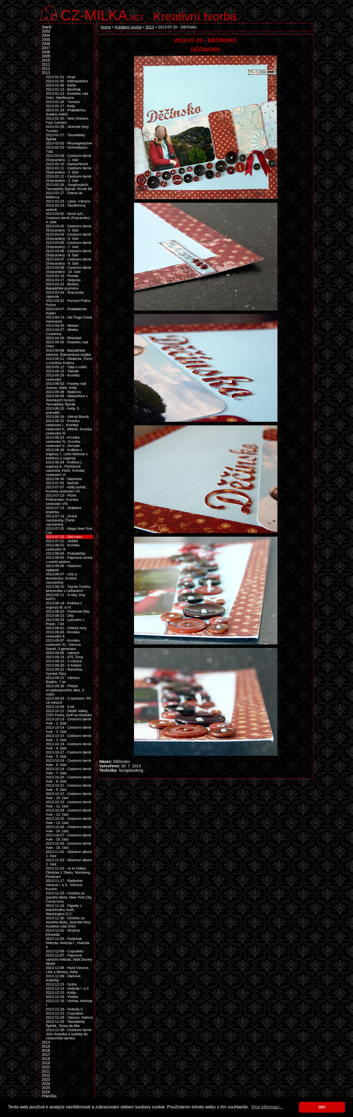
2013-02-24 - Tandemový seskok (65, 207)
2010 (46, 60)
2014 (46, 1042)
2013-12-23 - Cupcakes (64, 1013)
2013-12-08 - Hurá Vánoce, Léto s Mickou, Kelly (67, 970)
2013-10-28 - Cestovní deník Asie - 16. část (68, 845)
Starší (47, 27)
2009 (46, 56)
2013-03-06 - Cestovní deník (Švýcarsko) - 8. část (68, 253)
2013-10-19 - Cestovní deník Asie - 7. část (68, 771)
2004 (46, 35)
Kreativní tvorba (195, 16)
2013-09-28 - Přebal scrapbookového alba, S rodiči (65, 690)
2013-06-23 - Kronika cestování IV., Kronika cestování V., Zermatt (63, 441)
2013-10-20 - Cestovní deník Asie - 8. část (68, 779)
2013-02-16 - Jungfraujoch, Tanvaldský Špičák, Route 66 (69, 187)
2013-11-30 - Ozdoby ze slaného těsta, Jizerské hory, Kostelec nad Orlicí (68, 922)
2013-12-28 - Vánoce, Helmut (69, 1017)
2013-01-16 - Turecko (63, 102)
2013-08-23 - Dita (60, 615)
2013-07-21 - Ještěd (62, 541)
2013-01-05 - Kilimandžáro (67, 81)
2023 (46, 1080)
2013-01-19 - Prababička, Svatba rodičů (66, 112)
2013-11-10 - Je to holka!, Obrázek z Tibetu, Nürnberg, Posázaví (68, 872)
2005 (46, 40)
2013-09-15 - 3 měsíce (64, 661)
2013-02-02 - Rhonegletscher (69, 143)
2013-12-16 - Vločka (62, 997)
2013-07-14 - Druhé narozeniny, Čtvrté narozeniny (61, 520)
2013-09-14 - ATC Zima (64, 657)
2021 (46, 1071)
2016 (46, 1050)
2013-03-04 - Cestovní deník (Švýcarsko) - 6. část (68, 236)
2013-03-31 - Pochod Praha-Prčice (68, 303)
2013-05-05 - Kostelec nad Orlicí (67, 344)
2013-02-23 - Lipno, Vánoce (68, 201)
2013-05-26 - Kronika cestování (62, 377)
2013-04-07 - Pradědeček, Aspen (66, 311)
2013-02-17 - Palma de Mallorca (64, 195)
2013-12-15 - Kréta (61, 992)
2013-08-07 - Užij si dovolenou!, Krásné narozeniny (61, 578)
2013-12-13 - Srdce (61, 984)
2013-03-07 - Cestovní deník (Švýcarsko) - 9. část (68, 261)
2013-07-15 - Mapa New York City (69, 530)
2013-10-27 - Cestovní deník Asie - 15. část (68, 837)
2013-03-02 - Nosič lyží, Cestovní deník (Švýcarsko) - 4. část (69, 218)
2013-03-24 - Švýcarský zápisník (65, 294)
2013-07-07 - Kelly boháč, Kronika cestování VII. (66, 489)
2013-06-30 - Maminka (64, 479)
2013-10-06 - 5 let (60, 707)
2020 (46, 1067)
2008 (46, 52)
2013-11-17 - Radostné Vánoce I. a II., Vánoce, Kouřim (64, 885)
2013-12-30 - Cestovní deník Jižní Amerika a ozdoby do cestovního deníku (68, 1034)
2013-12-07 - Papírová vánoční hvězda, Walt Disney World (69, 959)
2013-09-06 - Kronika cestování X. (62, 634)
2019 (46, 1063)
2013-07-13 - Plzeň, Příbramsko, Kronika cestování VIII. (62, 499)
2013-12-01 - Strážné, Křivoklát (63, 932)
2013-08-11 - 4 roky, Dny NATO (65, 597)
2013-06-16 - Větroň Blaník (67, 417)
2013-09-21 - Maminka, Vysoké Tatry (64, 671)
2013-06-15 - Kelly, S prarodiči (62, 410)
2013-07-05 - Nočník (62, 483)
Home (106, 27)
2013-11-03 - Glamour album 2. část (69, 862)
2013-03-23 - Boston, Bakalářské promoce (62, 286)
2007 (46, 48)
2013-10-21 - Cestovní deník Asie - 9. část (68, 787)
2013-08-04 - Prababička (65, 553)
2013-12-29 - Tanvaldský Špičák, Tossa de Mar (65, 1023)
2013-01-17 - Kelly (60, 106)
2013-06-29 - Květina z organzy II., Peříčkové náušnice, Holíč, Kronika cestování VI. (65, 468)
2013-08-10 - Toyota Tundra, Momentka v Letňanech (68, 588)
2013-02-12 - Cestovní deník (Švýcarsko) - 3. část (68, 178)
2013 (150, 27)
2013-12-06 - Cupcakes (64, 951)
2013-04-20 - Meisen (62, 325)
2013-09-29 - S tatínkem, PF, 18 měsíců (69, 700)
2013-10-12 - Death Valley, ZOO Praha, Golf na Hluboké (69, 713)
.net (102, 14)
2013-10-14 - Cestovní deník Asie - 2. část (68, 729)
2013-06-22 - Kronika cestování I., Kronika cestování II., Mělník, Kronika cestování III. (69, 427)
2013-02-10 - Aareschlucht (67, 164)
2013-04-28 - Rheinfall (63, 338)
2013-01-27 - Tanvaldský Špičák (65, 137)
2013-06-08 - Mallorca (63, 392)
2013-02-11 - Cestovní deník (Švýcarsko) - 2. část (68, 170)
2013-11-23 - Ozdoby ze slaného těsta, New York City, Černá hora (69, 897)
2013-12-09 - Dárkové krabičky (63, 978)
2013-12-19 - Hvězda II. (65, 1009)
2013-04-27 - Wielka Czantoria (62, 332)
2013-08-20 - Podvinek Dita (67, 611)
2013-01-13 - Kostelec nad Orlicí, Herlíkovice (67, 95)
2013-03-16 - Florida (62, 276)
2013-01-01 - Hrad (60, 77)
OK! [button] (321, 1107)
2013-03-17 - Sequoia (63, 280)
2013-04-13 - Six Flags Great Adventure (69, 319)
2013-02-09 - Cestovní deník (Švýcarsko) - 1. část (68, 158)
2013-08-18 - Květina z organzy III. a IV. (64, 605)
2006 (46, 44)
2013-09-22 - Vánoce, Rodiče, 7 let (63, 680)
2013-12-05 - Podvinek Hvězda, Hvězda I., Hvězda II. (67, 943)
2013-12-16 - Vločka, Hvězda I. (69, 1003)
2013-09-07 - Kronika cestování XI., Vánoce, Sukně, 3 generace (64, 644)
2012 (46, 69)
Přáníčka (49, 1096)
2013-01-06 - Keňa (61, 85)
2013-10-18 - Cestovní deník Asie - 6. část (68, 762)
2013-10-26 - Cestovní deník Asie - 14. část (68, 829)
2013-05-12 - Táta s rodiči (66, 367)
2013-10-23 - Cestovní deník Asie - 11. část (68, 804)
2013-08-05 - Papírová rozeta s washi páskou (69, 559)
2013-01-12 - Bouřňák (63, 89)
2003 (46, 31)
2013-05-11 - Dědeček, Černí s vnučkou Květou (69, 361)
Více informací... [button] (267, 1107)
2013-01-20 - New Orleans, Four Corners (67, 120)
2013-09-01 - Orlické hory (66, 628)
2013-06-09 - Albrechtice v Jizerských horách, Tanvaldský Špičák (67, 400)
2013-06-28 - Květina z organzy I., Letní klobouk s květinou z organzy (67, 454)
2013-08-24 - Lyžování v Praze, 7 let (65, 622)
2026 (46, 1092)
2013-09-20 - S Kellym (64, 665)
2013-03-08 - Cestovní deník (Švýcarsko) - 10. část (68, 269)
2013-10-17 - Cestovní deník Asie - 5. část (68, 754)
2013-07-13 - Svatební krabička (64, 510)
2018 (46, 1059)
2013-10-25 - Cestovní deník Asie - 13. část (68, 820)
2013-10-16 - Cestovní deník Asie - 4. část (68, 746)
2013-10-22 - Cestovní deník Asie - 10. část (68, 796)
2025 (46, 1088)
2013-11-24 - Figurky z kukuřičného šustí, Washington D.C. (64, 909)
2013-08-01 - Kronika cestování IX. (62, 547)
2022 (46, 1075)
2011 (46, 64)
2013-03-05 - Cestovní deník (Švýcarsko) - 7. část (68, 245)
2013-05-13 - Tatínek (62, 371)
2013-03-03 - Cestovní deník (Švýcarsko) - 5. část (68, 228)
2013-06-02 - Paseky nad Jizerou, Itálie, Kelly (66, 385)
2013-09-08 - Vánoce (62, 653)
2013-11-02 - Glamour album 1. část (69, 854)
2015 (46, 1046)
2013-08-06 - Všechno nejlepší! (63, 568)
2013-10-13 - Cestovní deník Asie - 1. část (68, 721)
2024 (46, 1084)
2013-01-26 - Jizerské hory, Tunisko (67, 129)
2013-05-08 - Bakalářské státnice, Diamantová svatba (68, 352)
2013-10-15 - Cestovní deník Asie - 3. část (68, 738)
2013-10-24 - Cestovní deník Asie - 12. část (68, 812)
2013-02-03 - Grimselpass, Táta (67, 149)
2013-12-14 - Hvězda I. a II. (67, 988)
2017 (46, 1055)
